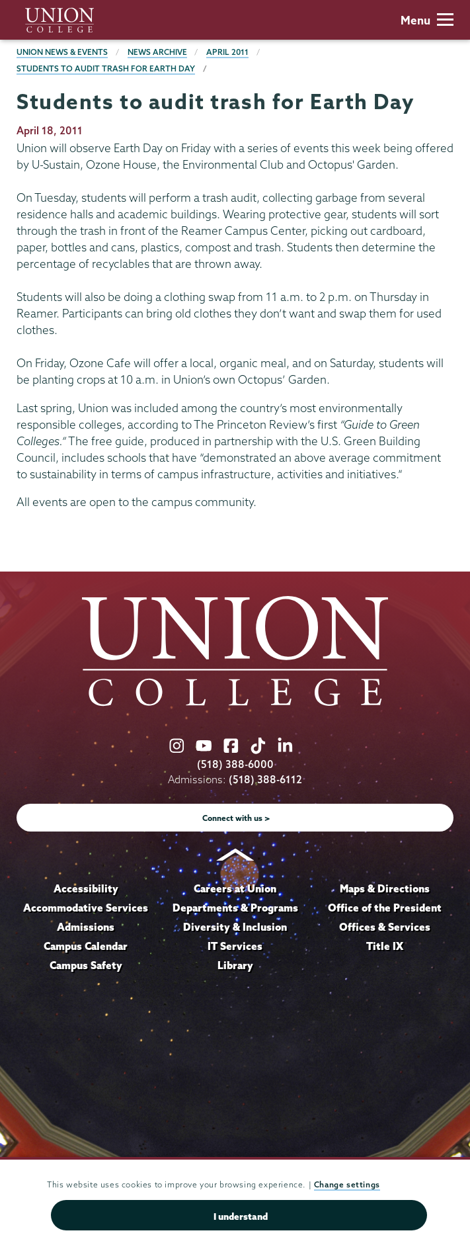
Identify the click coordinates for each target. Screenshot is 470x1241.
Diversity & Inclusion (235, 926)
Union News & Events (62, 52)
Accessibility (86, 888)
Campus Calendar (86, 946)
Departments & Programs (235, 907)
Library (235, 965)
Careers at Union (235, 888)
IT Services (235, 946)
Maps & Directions (385, 888)
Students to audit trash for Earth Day (106, 68)
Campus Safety (86, 965)
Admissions (85, 926)
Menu (427, 20)
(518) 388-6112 (265, 779)
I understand (241, 1216)
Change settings (347, 1184)
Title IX (384, 946)
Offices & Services (384, 926)
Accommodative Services (85, 907)
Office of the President (385, 907)
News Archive (157, 52)
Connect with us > (236, 818)
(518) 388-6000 (235, 764)
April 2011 (227, 52)
